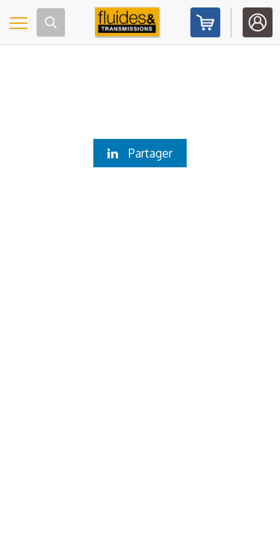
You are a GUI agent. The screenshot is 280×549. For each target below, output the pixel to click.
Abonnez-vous (205, 22)
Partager (140, 153)
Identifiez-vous (258, 22)
